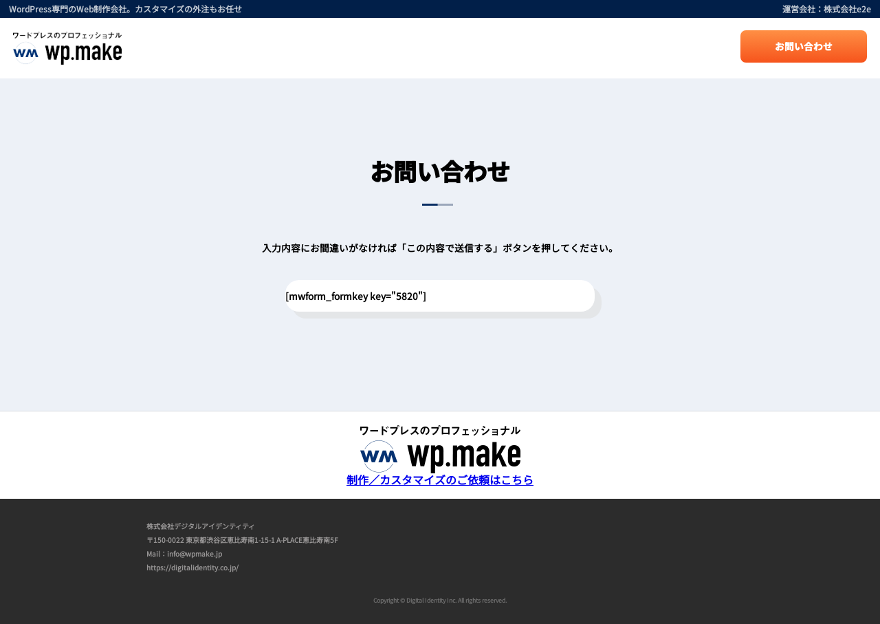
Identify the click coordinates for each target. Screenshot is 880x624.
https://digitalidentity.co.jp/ (192, 567)
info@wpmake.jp (194, 553)
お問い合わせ (804, 46)
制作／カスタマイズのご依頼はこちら (440, 474)
